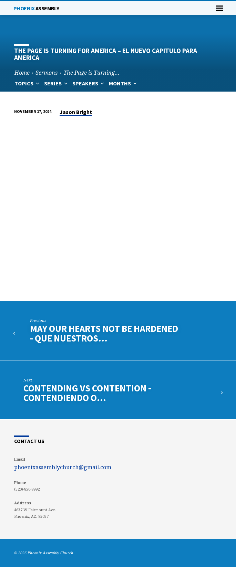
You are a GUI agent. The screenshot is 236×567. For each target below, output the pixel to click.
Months (123, 83)
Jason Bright (76, 111)
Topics (27, 83)
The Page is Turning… (91, 72)
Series (56, 83)
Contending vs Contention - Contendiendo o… (87, 392)
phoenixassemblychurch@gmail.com (62, 467)
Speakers (88, 83)
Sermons (46, 72)
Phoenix (36, 8)
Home (22, 72)
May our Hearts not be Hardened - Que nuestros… (104, 333)
